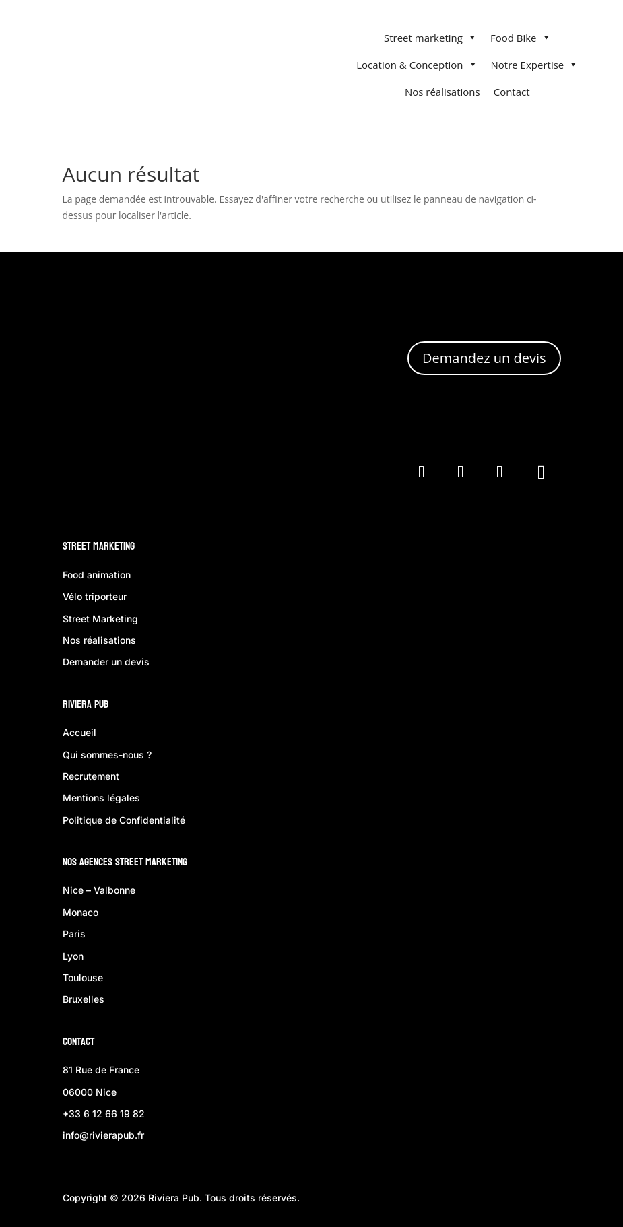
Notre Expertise (535, 64)
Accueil (79, 732)
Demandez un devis (484, 358)
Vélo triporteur (95, 596)
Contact (512, 91)
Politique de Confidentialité (124, 820)
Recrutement (91, 776)
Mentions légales (101, 797)
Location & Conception (416, 64)
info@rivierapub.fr (103, 1135)
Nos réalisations (442, 91)
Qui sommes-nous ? (107, 754)
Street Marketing (99, 546)
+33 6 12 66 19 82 (104, 1113)
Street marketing (430, 37)
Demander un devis (106, 661)
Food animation (97, 575)
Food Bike (520, 37)
